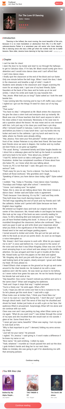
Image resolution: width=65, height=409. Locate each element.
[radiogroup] (23, 25)
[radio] (20, 25)
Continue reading (22, 405)
